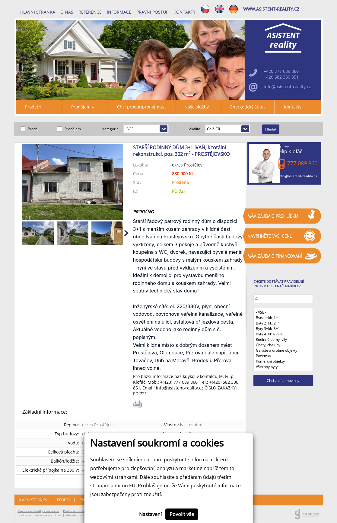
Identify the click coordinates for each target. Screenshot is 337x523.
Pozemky (283, 356)
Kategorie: (111, 128)
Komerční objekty (283, 361)
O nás (66, 12)
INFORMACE (119, 12)
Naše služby (196, 107)
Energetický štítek (247, 107)
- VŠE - (283, 312)
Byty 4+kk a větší (283, 334)
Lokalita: (194, 128)
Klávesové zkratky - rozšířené (38, 511)
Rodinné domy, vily (283, 339)
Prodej (33, 107)
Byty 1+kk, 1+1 (283, 318)
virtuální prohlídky (78, 515)
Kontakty (184, 12)
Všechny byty (283, 367)
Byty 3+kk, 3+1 (283, 328)
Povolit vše (182, 514)
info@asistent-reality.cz (297, 176)
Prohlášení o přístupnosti (81, 511)
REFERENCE (90, 12)
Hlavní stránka (37, 12)
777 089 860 (185, 382)
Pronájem (82, 107)
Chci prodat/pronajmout (141, 107)
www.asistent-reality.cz (271, 9)
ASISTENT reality (283, 38)
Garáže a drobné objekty (283, 350)
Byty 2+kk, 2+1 (283, 323)
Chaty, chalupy (283, 345)
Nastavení (150, 514)
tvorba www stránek (47, 515)
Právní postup (152, 12)
